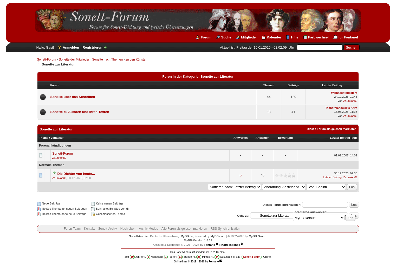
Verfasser (57, 137)
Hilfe (294, 37)
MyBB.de (187, 236)
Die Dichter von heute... (76, 174)
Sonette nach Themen (107, 59)
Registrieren (92, 47)
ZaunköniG (350, 100)
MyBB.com (217, 236)
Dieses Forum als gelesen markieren (331, 128)
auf (354, 137)
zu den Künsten (136, 59)
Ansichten (262, 137)
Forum (206, 37)
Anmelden (71, 47)
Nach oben (127, 228)
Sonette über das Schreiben (72, 97)
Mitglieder (249, 37)
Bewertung (285, 137)
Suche (226, 37)
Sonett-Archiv (107, 228)
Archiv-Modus (148, 228)
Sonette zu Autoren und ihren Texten (79, 112)
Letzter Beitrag (340, 137)
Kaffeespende (230, 244)
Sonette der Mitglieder (74, 59)
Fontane (209, 244)
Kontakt (89, 228)
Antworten (240, 137)
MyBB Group (257, 236)
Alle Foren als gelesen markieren (184, 228)
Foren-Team (72, 228)
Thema (43, 137)
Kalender (274, 37)
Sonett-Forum (46, 59)
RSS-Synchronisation (225, 228)
